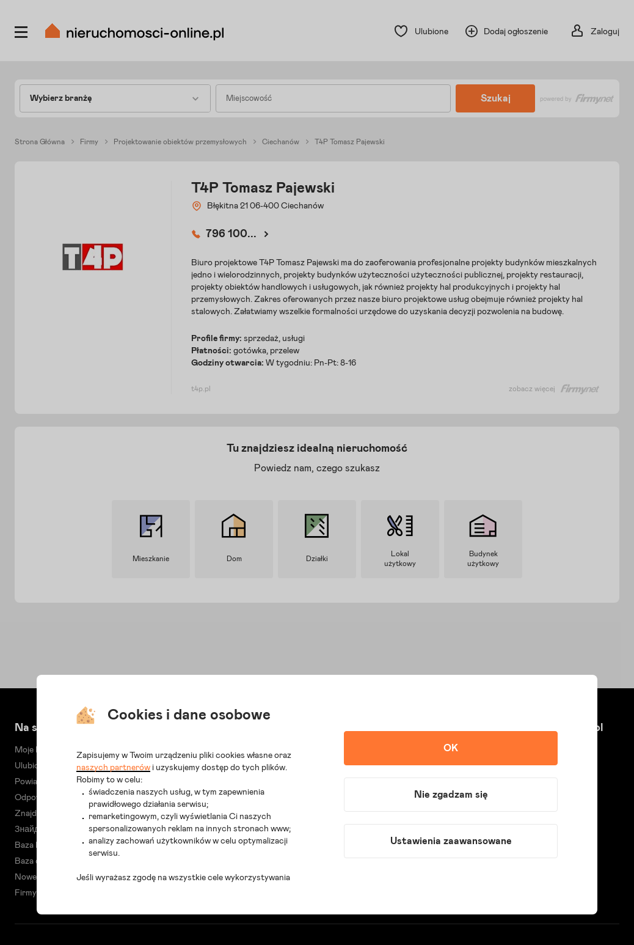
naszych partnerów (113, 767)
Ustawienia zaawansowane (451, 841)
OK (450, 748)
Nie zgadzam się (451, 795)
